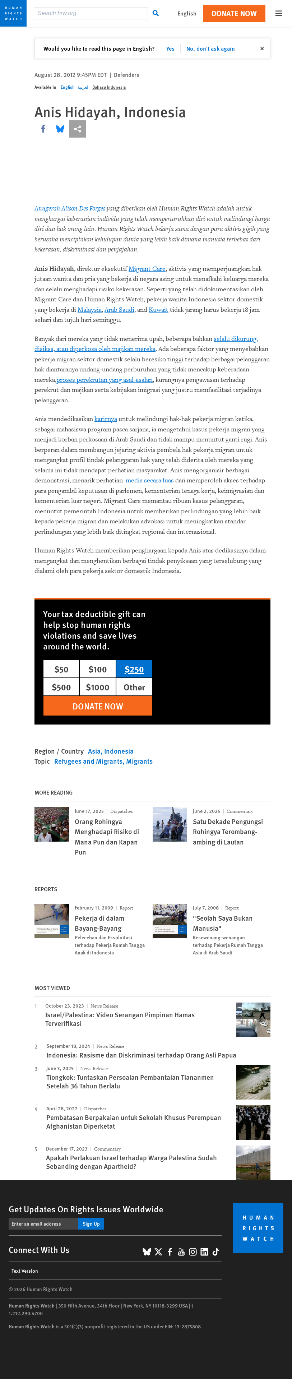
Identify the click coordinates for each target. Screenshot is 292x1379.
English (68, 87)
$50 (61, 669)
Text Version (24, 1270)
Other (134, 687)
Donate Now (234, 13)
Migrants (139, 761)
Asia (94, 751)
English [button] (186, 13)
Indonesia (119, 751)
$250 (134, 669)
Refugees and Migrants (88, 761)
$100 (97, 669)
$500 (61, 687)
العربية (83, 87)
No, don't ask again (210, 48)
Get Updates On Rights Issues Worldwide (86, 1209)
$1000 (98, 687)
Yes (170, 48)
